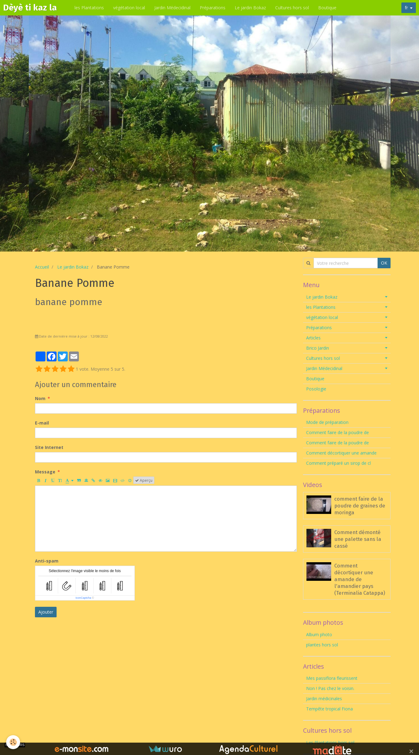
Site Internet (49, 447)
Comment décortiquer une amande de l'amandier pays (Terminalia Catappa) (359, 579)
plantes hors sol (322, 645)
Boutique (328, 8)
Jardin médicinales (324, 698)
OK (384, 263)
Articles (313, 338)
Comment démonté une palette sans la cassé (357, 539)
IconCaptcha (83, 597)
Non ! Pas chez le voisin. (330, 688)
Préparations (213, 8)
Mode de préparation (327, 422)
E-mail (42, 423)
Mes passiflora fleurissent (332, 678)
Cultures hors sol (293, 8)
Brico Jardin (317, 348)
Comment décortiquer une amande (341, 453)
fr (406, 8)
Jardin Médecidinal (173, 8)
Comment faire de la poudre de (337, 432)
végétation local (130, 8)
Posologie (316, 389)
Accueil (42, 267)
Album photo (319, 634)
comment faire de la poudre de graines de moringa (359, 506)
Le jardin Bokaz (251, 8)
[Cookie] (13, 742)
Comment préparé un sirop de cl (338, 463)
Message (45, 472)
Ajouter (45, 612)
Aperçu (143, 480)
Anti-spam (46, 561)
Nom (40, 398)
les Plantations (90, 8)
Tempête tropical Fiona (329, 709)
